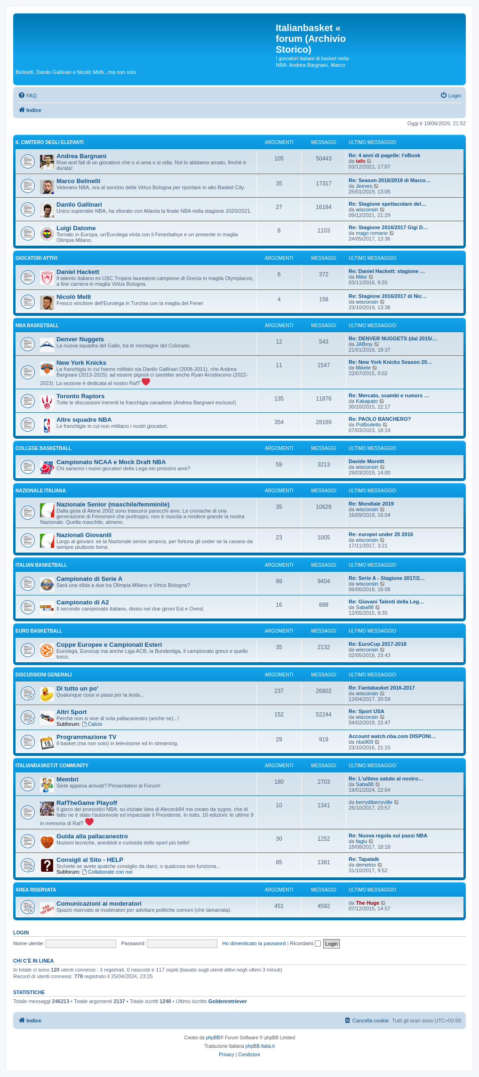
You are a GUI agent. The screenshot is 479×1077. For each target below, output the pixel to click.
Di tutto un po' (77, 688)
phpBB (213, 1037)
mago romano (372, 233)
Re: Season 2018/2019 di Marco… (390, 180)
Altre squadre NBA (84, 419)
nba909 (364, 742)
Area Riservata (36, 889)
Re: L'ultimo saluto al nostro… (386, 778)
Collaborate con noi (107, 872)
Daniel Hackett (77, 271)
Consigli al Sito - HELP (89, 859)
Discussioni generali (44, 674)
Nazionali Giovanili (84, 534)
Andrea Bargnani (81, 156)
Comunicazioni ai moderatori (99, 903)
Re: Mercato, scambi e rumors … (389, 395)
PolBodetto (368, 424)
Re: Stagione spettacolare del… (387, 204)
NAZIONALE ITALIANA (41, 490)
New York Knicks (81, 362)
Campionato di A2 (82, 602)
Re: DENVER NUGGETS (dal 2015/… (393, 338)
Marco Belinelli (78, 181)
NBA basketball (37, 325)
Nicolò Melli (73, 296)
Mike (361, 277)
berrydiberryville (374, 802)
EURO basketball (39, 631)
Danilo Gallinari (79, 204)
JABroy (364, 344)
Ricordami (305, 943)
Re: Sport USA (366, 711)
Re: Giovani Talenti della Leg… (386, 601)
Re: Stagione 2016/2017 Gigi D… (388, 227)
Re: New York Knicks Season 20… (390, 362)
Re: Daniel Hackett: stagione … (387, 271)
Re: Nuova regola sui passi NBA (388, 835)
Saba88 (365, 607)
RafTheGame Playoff (86, 802)
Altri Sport (71, 711)
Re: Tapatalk (364, 859)
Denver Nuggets (80, 339)
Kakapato (366, 401)
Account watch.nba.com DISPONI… (392, 736)
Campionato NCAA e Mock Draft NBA (111, 462)
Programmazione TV (86, 736)
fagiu (361, 841)
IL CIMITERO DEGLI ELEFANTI (50, 142)
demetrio (366, 865)
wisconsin (367, 209)
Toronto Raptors (80, 396)
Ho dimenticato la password (254, 943)
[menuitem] (27, 95)
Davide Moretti (366, 461)
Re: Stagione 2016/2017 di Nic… (388, 296)
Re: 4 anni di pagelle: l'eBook (384, 155)
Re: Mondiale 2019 (371, 503)
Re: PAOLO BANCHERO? (380, 419)
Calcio (92, 724)
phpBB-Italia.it (260, 1046)
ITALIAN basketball (41, 565)
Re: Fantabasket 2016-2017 (382, 688)
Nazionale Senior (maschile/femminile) (112, 504)
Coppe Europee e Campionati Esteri (109, 644)
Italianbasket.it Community (52, 765)
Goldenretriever (227, 1001)
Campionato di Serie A (89, 578)
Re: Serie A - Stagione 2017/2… (387, 578)
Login (21, 932)
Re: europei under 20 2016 (381, 534)
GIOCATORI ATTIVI (36, 258)
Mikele (363, 367)
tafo (360, 161)
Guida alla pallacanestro (92, 836)
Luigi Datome (76, 228)
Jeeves (364, 186)
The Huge (367, 903)
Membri (67, 779)
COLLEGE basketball (44, 448)
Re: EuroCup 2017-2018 (378, 644)
